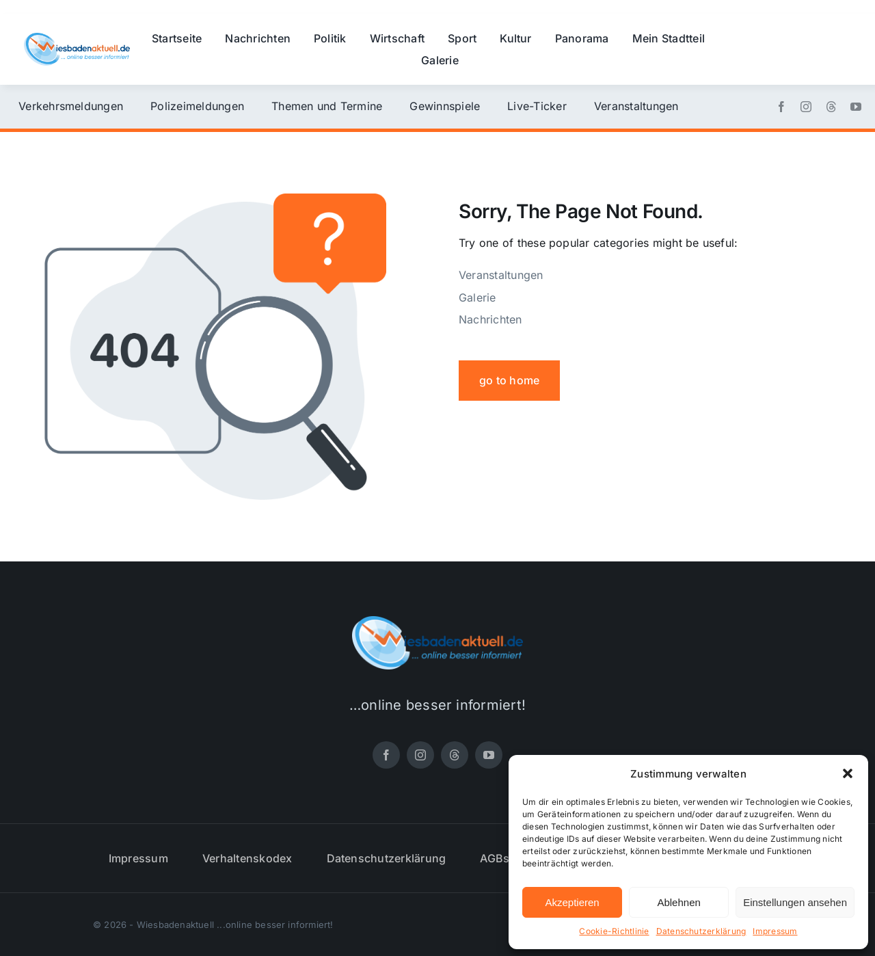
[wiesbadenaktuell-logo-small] (77, 38)
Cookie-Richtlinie (614, 931)
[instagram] (805, 106)
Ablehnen (678, 902)
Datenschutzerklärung (701, 931)
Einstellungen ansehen (795, 902)
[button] (847, 773)
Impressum (775, 931)
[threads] (831, 106)
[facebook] (781, 106)
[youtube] (855, 106)
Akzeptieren (572, 902)
